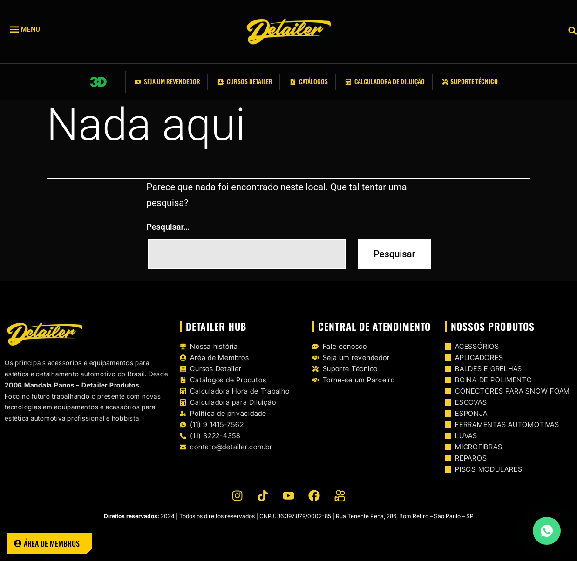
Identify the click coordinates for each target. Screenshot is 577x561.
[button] (39, 29)
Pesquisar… (168, 227)
